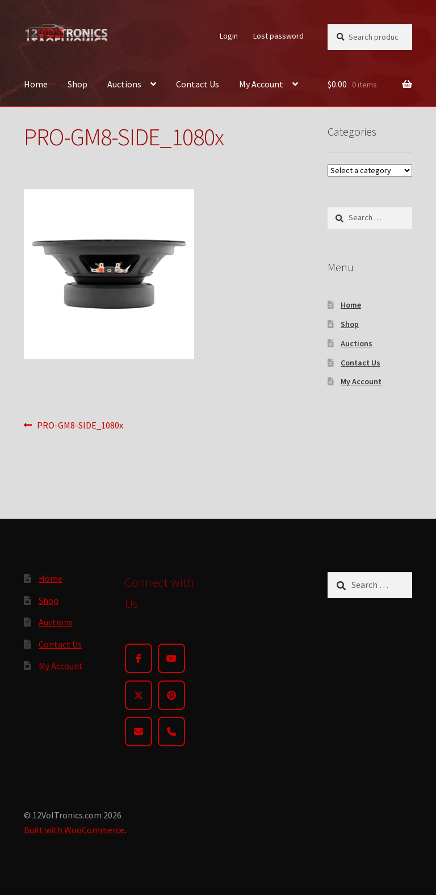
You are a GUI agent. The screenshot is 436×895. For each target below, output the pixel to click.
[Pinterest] (171, 695)
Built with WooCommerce (74, 829)
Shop (77, 84)
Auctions (124, 84)
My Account (261, 84)
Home (36, 84)
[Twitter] (138, 695)
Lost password (278, 36)
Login (229, 36)
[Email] (138, 731)
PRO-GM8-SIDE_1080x (79, 425)
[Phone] (171, 731)
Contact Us (197, 84)
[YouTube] (171, 658)
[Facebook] (138, 658)
